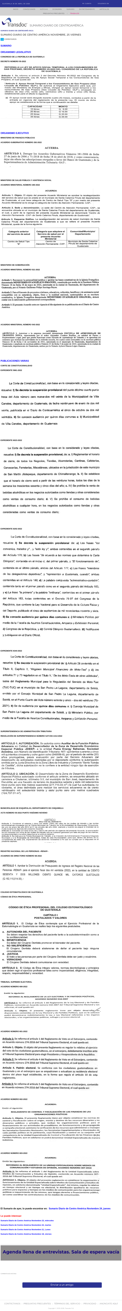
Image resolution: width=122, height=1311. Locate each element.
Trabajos (74, 13)
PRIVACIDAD (90, 1304)
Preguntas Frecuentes (53, 13)
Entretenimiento (88, 9)
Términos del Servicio (67, 1304)
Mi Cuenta (86, 3)
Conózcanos (27, 9)
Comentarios (8, 39)
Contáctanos (12, 1304)
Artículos (106, 9)
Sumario (70, 9)
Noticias (42, 9)
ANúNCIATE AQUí (108, 1304)
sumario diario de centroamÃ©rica (17, 31)
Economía (56, 9)
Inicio (12, 9)
